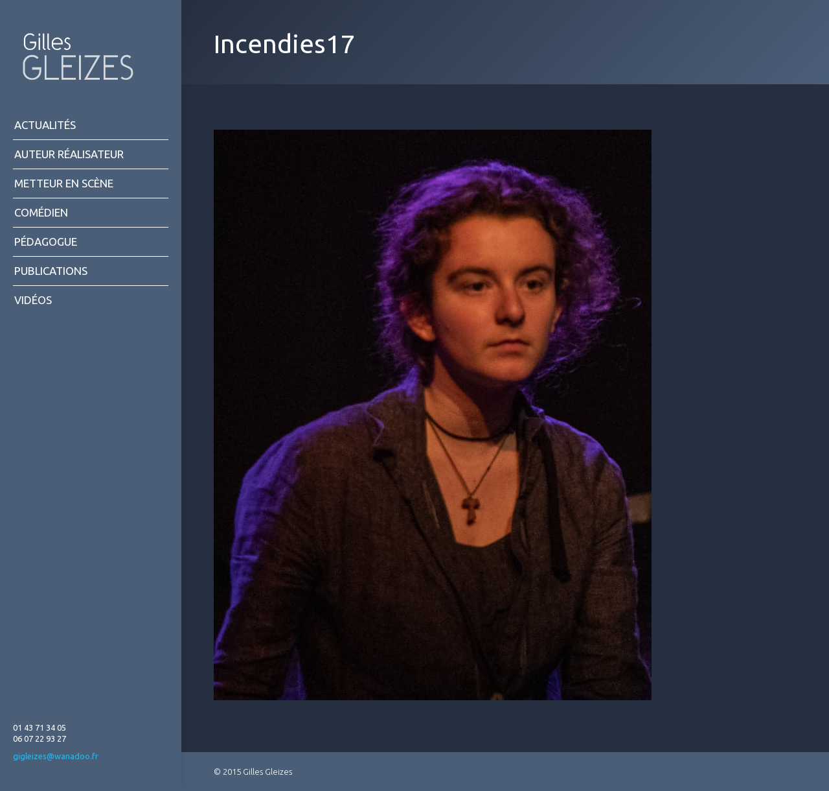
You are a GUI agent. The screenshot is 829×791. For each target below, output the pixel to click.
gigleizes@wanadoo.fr (55, 756)
